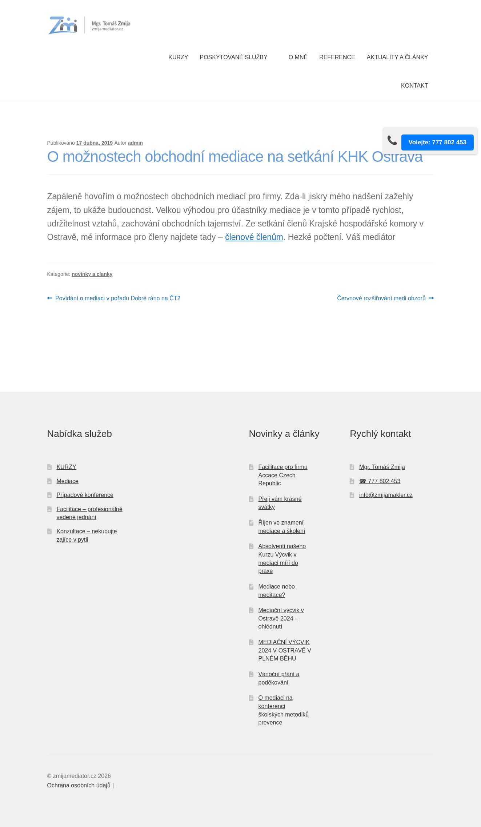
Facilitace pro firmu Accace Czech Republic (282, 475)
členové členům (254, 237)
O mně (298, 57)
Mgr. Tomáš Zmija (382, 467)
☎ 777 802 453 (379, 481)
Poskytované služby (234, 57)
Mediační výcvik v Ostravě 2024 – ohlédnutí (281, 618)
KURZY (66, 467)
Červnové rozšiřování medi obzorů (381, 298)
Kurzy (178, 57)
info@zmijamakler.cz (386, 495)
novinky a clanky (92, 274)
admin (135, 143)
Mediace (67, 481)
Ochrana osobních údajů (79, 785)
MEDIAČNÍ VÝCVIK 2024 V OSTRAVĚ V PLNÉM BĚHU (284, 650)
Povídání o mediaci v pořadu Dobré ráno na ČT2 (117, 298)
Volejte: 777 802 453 (437, 142)
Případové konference (84, 495)
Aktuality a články (397, 57)
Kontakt (414, 86)
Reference (337, 57)
